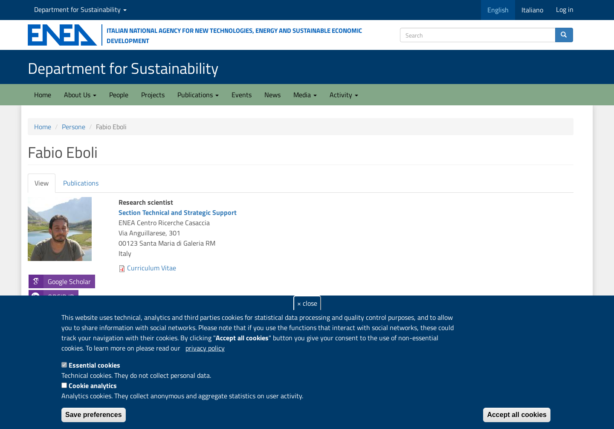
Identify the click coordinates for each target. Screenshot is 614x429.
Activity (344, 95)
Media (305, 95)
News (272, 95)
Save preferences (93, 414)
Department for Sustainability (80, 9)
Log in (564, 9)
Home (42, 95)
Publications (198, 95)
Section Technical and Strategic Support (178, 212)
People (118, 95)
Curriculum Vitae (151, 268)
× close (307, 303)
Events (242, 95)
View (45, 185)
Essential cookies (94, 365)
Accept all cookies (517, 414)
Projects (153, 95)
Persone (73, 127)
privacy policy (205, 348)
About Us (80, 95)
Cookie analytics (93, 385)
